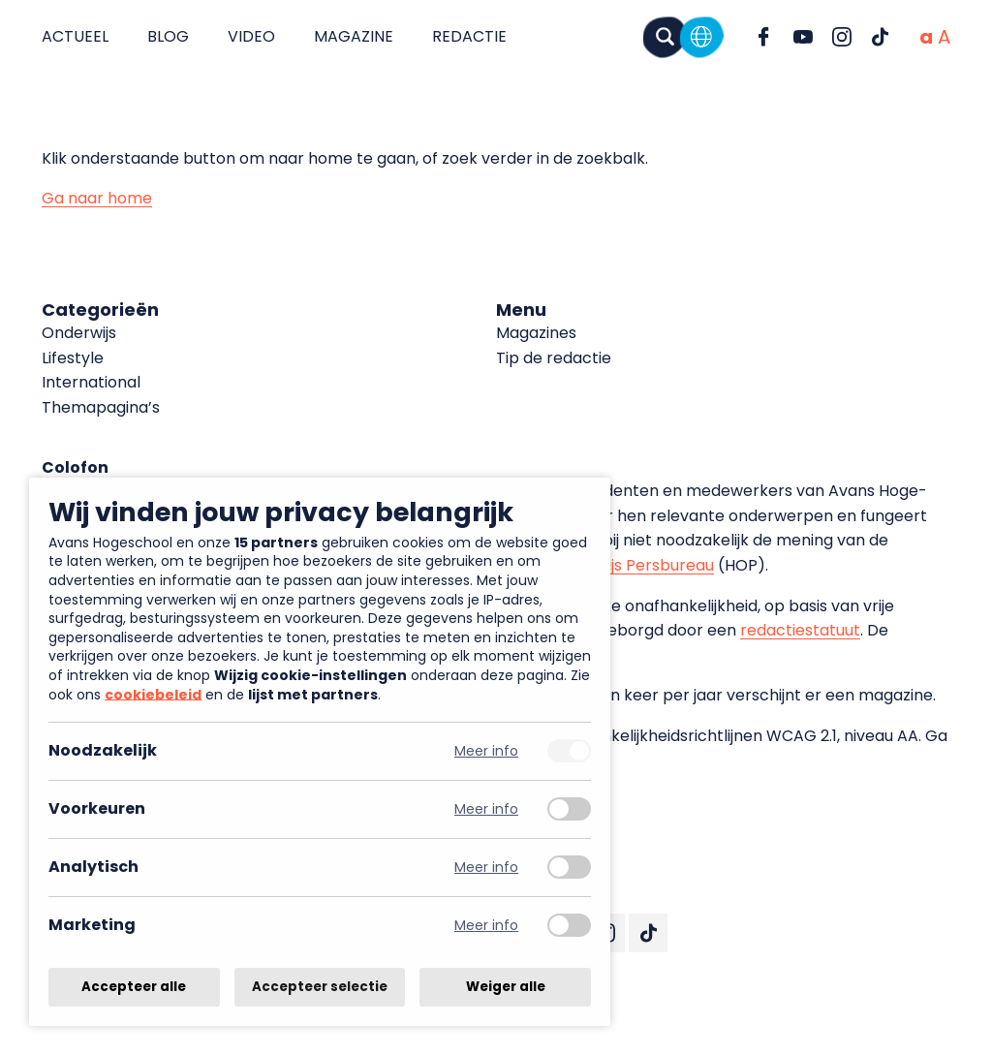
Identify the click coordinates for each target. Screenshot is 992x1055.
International (91, 382)
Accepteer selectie (320, 986)
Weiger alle (505, 986)
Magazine (353, 36)
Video (251, 36)
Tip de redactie (553, 358)
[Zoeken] (664, 36)
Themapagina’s (101, 407)
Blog (168, 36)
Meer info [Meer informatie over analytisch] (486, 867)
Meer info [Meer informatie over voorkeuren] (486, 809)
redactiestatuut (800, 630)
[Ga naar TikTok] (880, 36)
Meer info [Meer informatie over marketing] (486, 925)
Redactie (469, 36)
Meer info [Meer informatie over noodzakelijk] (486, 751)
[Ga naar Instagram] (841, 36)
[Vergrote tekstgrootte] (944, 36)
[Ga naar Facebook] (764, 36)
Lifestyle (73, 358)
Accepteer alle (133, 986)
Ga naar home (97, 198)
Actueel (75, 36)
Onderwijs (79, 333)
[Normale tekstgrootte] (926, 36)
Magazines (536, 333)
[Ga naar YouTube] (803, 36)
